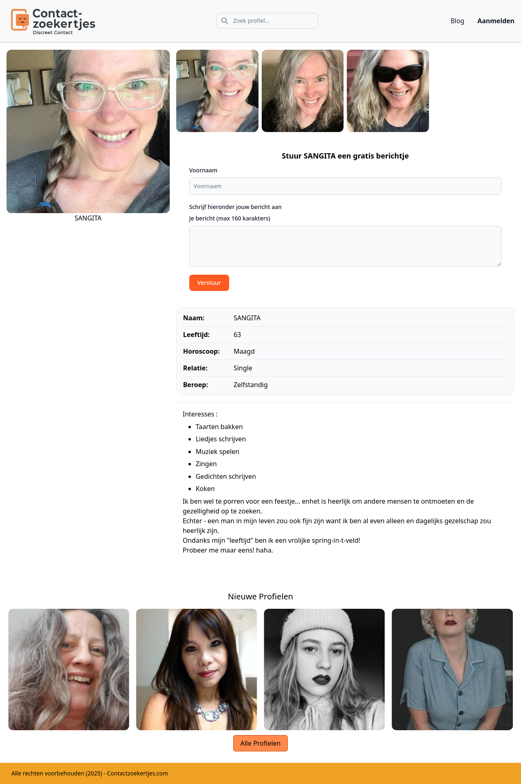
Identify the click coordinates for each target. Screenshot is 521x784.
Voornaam (203, 170)
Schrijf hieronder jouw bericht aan (235, 207)
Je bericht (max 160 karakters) (229, 218)
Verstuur (209, 282)
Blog (457, 20)
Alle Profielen (260, 743)
